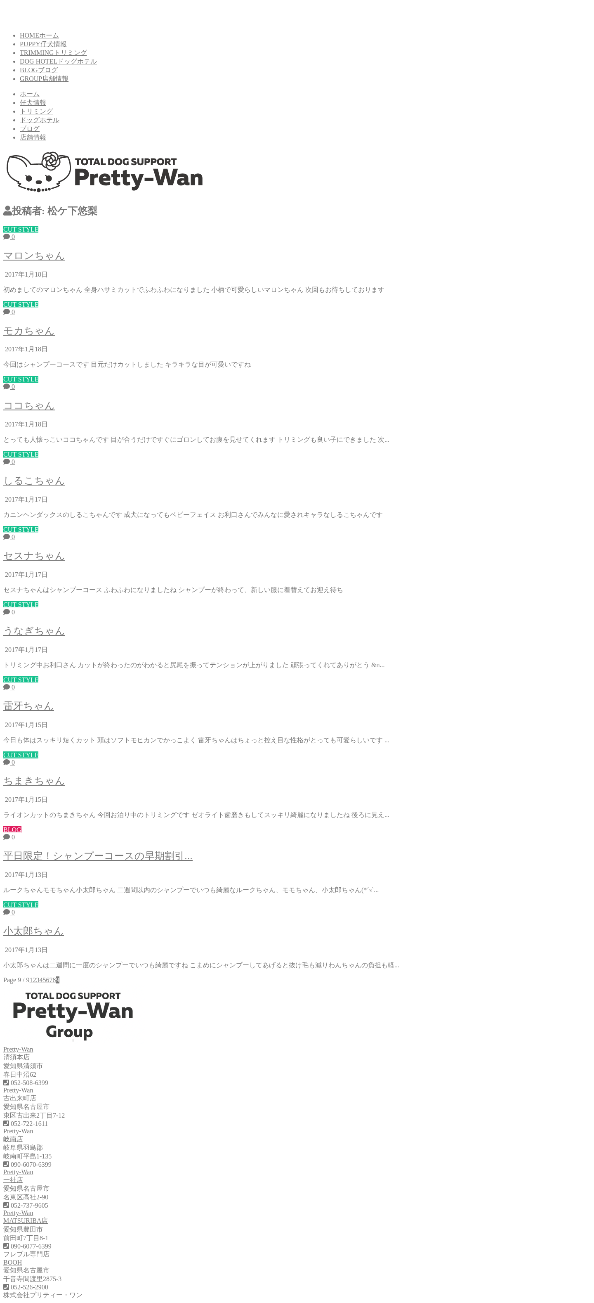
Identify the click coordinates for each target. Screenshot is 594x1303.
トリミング (36, 111)
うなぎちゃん (34, 630)
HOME (39, 35)
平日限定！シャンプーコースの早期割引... (98, 855)
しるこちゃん (34, 480)
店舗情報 (33, 137)
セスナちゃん (34, 555)
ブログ (30, 128)
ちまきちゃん (34, 780)
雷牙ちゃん (28, 705)
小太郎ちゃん (33, 930)
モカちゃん (29, 330)
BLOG (39, 69)
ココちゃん (29, 405)
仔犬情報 (33, 102)
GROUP (44, 78)
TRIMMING (53, 52)
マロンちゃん (34, 255)
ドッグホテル (39, 119)
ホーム (30, 93)
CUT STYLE (20, 229)
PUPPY (43, 43)
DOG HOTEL (58, 61)
